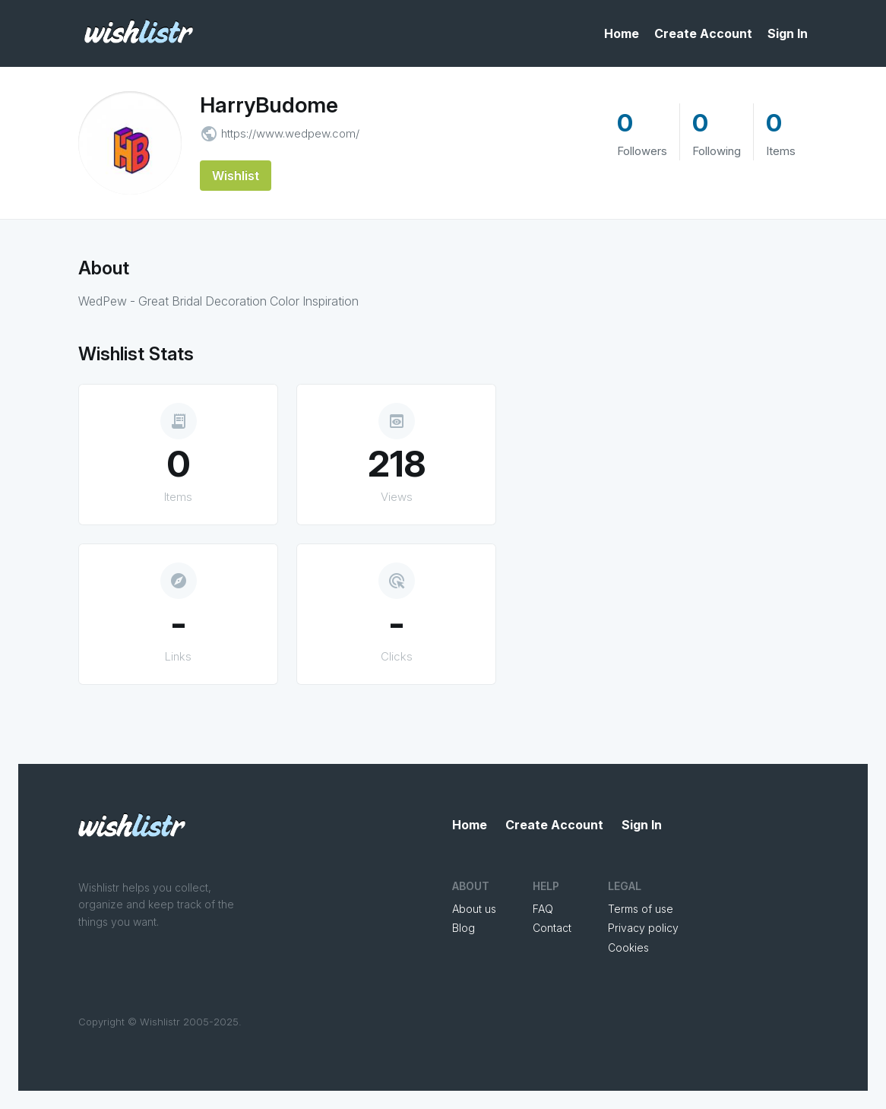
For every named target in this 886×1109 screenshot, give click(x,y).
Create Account (703, 33)
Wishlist (235, 175)
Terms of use (640, 908)
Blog (463, 927)
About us (474, 908)
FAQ (543, 908)
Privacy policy (643, 927)
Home (621, 33)
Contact (552, 927)
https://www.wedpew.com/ (290, 133)
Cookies (628, 947)
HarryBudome (269, 105)
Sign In (787, 33)
